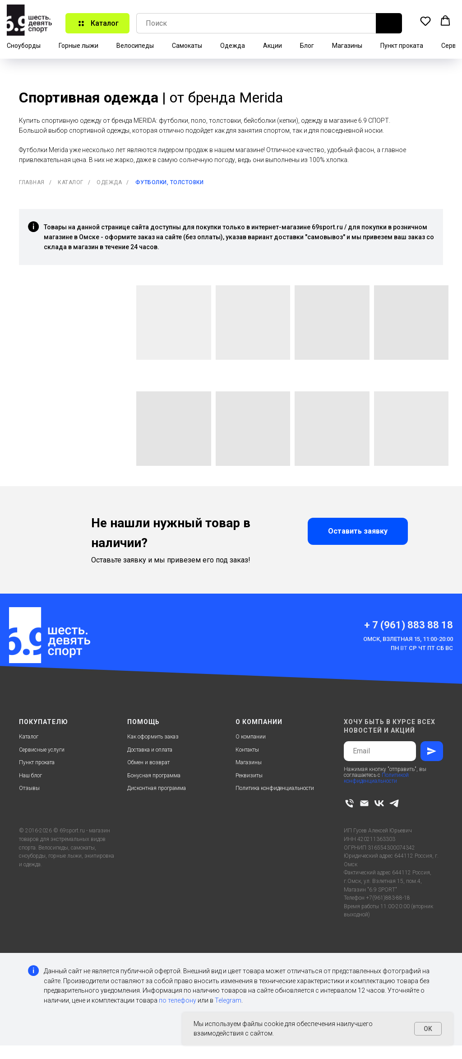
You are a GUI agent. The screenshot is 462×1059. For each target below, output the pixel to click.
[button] (425, 20)
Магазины (347, 45)
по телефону (177, 1000)
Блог (307, 45)
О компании (251, 737)
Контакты (247, 750)
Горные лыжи (78, 45)
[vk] (379, 803)
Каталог (70, 182)
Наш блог (30, 775)
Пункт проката (401, 45)
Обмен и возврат (148, 762)
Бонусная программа (153, 775)
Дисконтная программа (156, 788)
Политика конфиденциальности (275, 788)
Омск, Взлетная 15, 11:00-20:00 (408, 639)
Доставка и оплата (149, 750)
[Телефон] (349, 803)
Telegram (228, 1000)
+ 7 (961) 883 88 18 (408, 625)
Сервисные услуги (42, 750)
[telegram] (394, 803)
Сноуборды (24, 45)
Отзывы (29, 788)
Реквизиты (249, 775)
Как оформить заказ (153, 737)
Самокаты (187, 45)
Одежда (232, 45)
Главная (32, 182)
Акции (272, 45)
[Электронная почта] (364, 803)
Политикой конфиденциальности (376, 778)
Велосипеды (135, 45)
